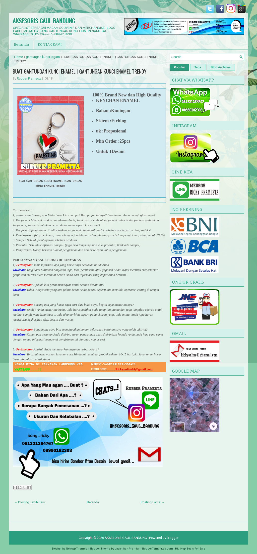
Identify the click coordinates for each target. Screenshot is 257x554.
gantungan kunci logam (43, 57)
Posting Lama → (152, 502)
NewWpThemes (76, 548)
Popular (179, 67)
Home (18, 57)
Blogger (172, 538)
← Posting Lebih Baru (29, 502)
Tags (197, 67)
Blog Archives (221, 67)
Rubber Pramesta (29, 78)
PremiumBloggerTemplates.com (151, 548)
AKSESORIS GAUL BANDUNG (44, 20)
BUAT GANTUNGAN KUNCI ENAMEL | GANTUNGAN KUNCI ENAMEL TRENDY (79, 71)
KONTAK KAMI (50, 44)
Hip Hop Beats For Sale (190, 548)
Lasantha (121, 548)
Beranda (21, 44)
